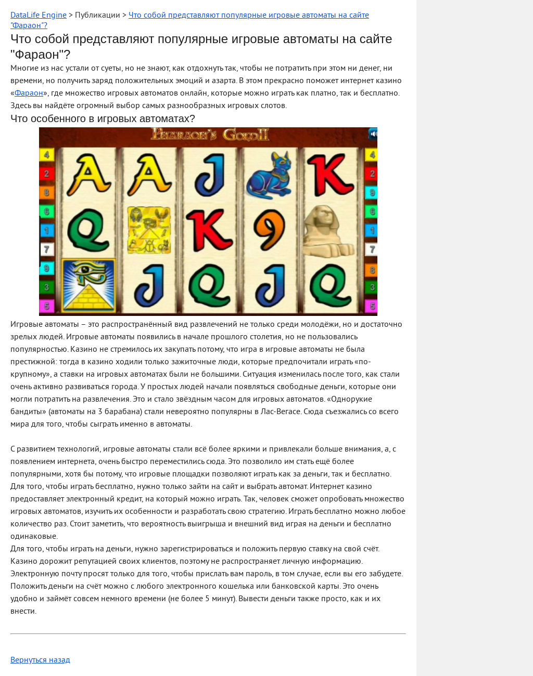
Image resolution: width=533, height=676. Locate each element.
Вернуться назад (40, 660)
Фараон (29, 93)
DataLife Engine (38, 15)
